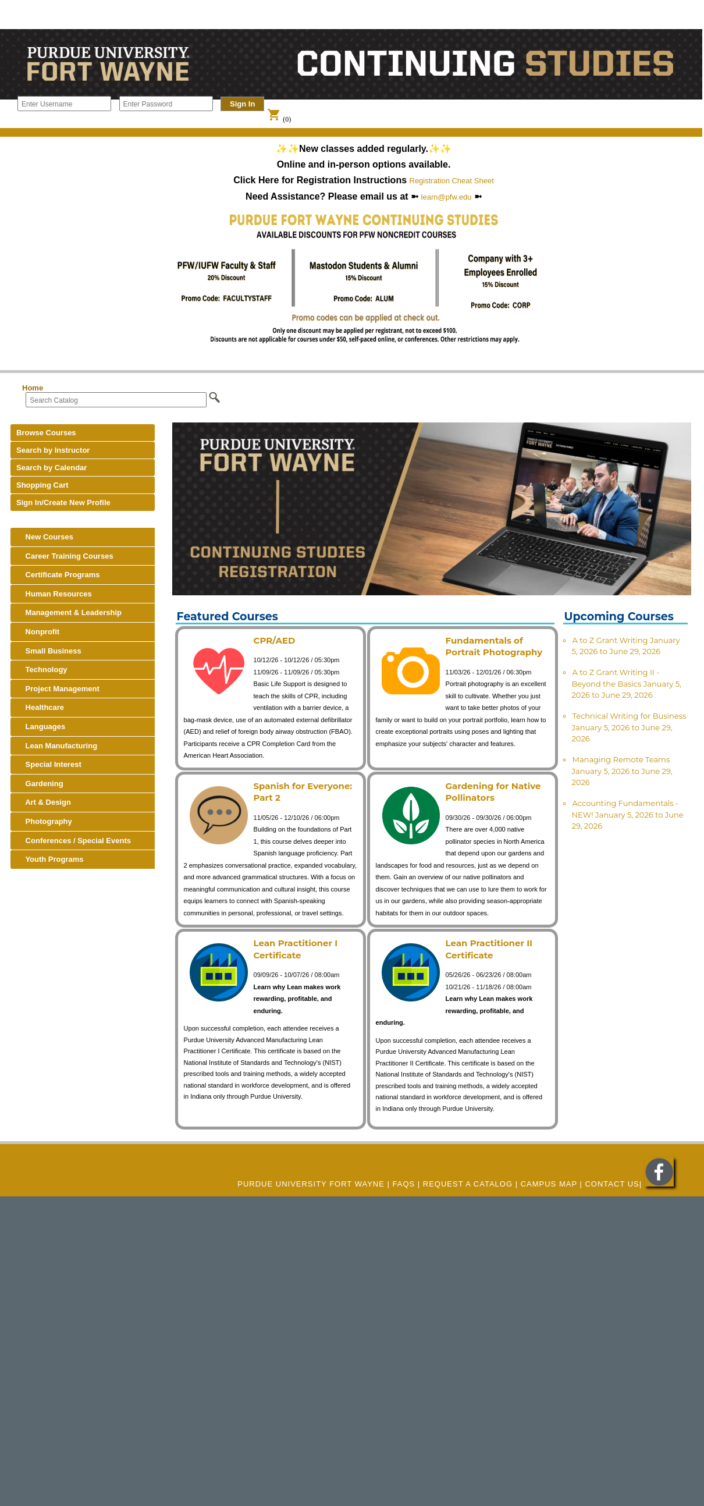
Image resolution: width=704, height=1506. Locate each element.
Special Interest (48, 764)
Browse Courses (46, 432)
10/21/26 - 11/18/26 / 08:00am (489, 986)
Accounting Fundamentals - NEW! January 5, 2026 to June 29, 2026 (628, 814)
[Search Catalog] (116, 399)
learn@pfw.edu (446, 197)
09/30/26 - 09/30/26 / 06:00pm (489, 817)
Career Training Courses (64, 556)
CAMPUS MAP (549, 1184)
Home (32, 387)
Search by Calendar (51, 467)
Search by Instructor (53, 450)
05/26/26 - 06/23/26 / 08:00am (489, 974)
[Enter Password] (166, 103)
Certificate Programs (58, 574)
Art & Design (43, 802)
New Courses (44, 536)
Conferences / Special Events (73, 840)
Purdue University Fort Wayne (311, 1184)
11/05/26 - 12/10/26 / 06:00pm (297, 817)
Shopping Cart (42, 485)
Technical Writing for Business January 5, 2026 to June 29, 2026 (629, 727)
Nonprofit (37, 631)
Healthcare (40, 707)
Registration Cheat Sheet (452, 180)
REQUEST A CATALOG (468, 1184)
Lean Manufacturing (56, 745)
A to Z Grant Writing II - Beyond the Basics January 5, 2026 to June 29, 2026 (626, 683)
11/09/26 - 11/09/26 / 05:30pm (297, 672)
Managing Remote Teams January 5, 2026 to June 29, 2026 (622, 771)
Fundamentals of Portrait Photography (494, 646)
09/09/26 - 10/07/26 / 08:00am (297, 974)
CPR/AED (275, 640)
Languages (40, 726)
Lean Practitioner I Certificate (296, 949)
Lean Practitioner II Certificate (489, 949)
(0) (279, 119)
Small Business (48, 651)
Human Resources (54, 593)
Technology (41, 669)
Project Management (57, 688)
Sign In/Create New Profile (63, 502)
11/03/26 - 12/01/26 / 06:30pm (489, 672)
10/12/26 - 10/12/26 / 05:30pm (297, 659)
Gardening (39, 783)
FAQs (404, 1184)
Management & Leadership (69, 612)
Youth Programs (50, 859)
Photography (44, 821)
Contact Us (612, 1184)
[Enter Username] (64, 103)
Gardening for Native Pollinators (493, 792)
